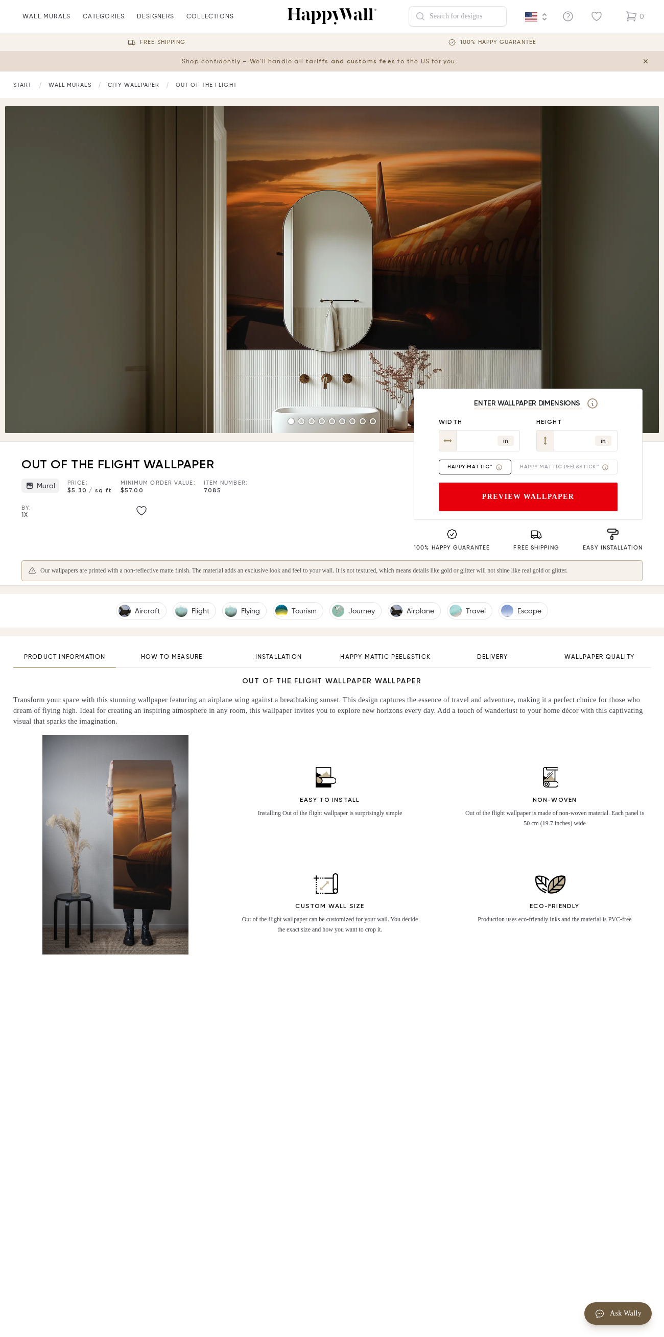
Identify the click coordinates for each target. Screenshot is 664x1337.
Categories (104, 22)
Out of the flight (206, 84)
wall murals (46, 22)
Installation (278, 656)
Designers (155, 22)
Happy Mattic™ (475, 467)
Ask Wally (618, 1313)
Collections (210, 22)
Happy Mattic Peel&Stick (385, 656)
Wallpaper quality (599, 656)
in (505, 440)
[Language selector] (536, 17)
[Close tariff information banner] (647, 61)
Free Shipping (162, 42)
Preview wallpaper (528, 496)
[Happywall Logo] (332, 16)
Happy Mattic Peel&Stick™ (564, 467)
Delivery (492, 656)
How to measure (172, 656)
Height (549, 421)
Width (450, 421)
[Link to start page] (22, 85)
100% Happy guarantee (498, 42)
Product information (65, 656)
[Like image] (141, 510)
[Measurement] (592, 403)
